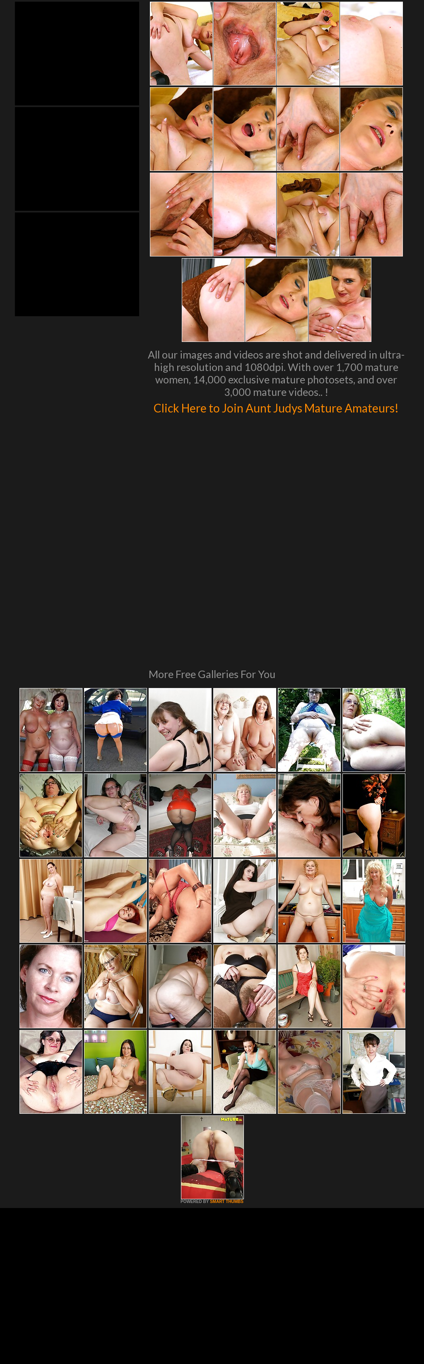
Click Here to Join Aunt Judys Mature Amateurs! (276, 415)
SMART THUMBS (226, 1105)
